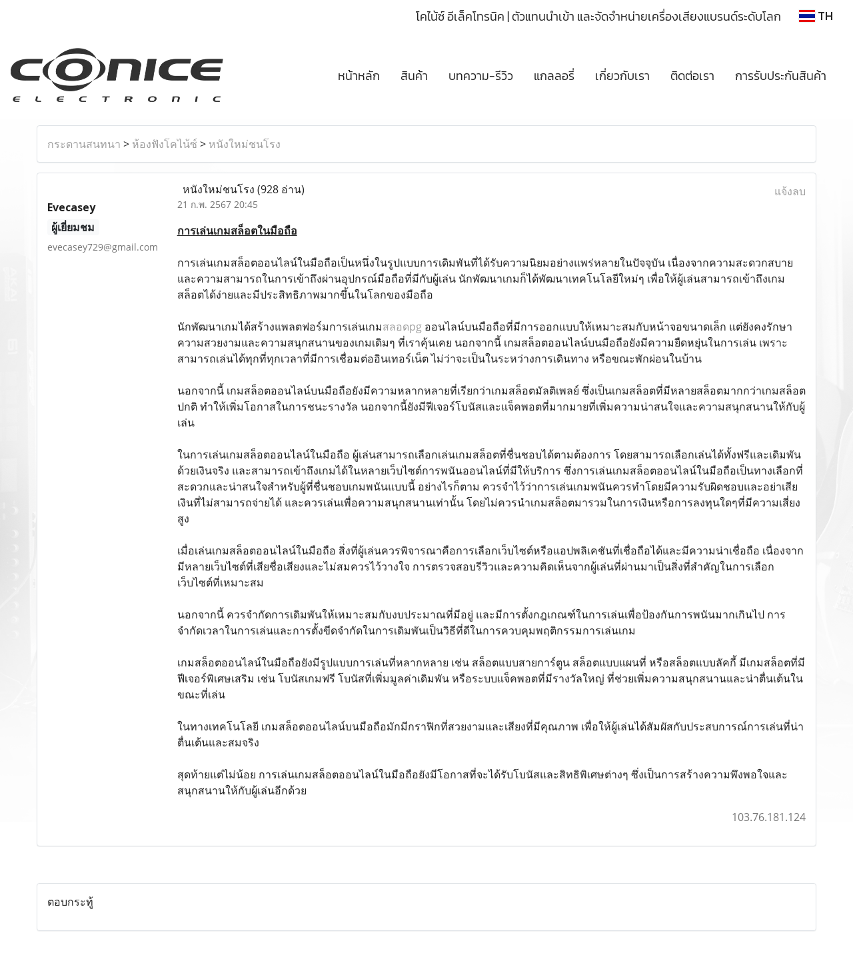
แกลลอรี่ (554, 76)
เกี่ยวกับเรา (622, 76)
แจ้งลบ (790, 191)
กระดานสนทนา (84, 144)
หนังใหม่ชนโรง (245, 144)
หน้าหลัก (359, 76)
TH (816, 16)
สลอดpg (402, 326)
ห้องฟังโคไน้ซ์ (164, 144)
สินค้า (414, 76)
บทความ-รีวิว (480, 76)
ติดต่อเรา (692, 76)
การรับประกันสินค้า (780, 76)
